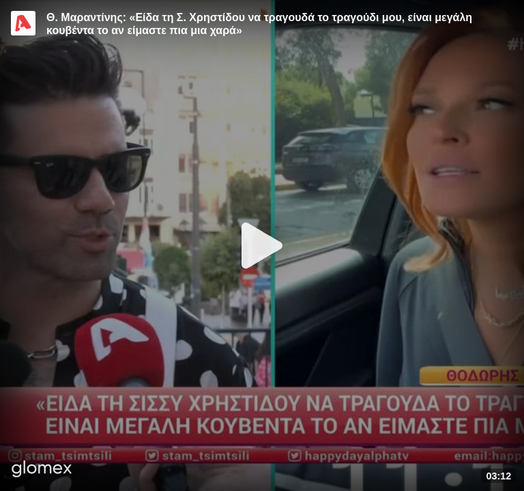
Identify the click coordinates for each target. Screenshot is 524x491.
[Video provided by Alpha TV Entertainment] (23, 23)
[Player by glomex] (42, 470)
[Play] (262, 245)
